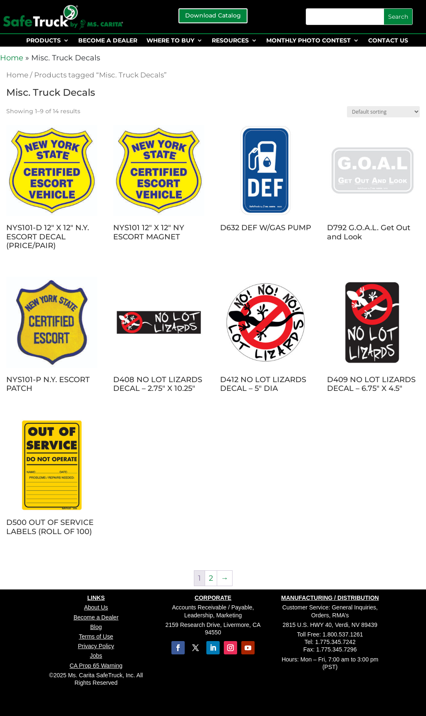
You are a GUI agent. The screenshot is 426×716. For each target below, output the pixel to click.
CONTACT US (388, 40)
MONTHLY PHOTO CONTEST (308, 40)
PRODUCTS (43, 40)
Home (11, 57)
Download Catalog (213, 15)
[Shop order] (383, 111)
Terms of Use (96, 636)
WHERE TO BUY (170, 40)
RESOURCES (230, 40)
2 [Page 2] (211, 578)
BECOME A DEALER (107, 40)
